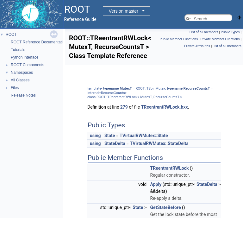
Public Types (230, 32)
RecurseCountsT (197, 88)
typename (111, 88)
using (95, 135)
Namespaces (22, 72)
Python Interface (24, 57)
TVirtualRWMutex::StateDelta (159, 143)
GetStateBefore (165, 207)
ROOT (11, 34)
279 (124, 107)
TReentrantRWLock (169, 168)
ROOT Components (27, 65)
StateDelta (114, 143)
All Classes (20, 80)
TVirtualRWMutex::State (144, 135)
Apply (156, 184)
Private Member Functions (220, 39)
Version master (123, 11)
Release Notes (23, 95)
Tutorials (18, 50)
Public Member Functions (179, 39)
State (109, 135)
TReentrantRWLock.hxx (164, 107)
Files (15, 88)
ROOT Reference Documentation (39, 42)
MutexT (126, 88)
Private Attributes (197, 46)
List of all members (204, 32)
